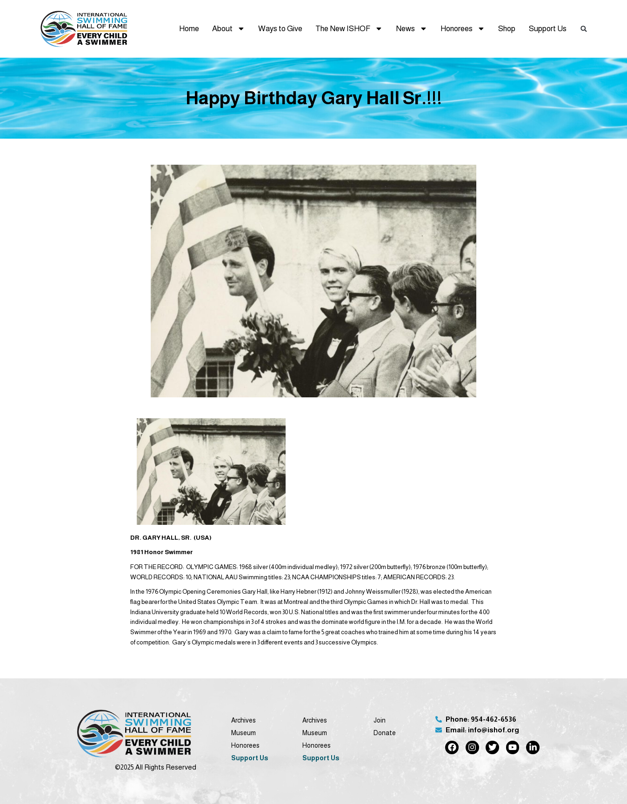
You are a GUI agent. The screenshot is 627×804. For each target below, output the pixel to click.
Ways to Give (280, 28)
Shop (506, 28)
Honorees (462, 28)
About (228, 28)
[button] (584, 28)
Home (189, 28)
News (411, 28)
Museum (243, 733)
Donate (385, 733)
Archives (243, 720)
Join (380, 720)
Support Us (548, 28)
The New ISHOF (349, 28)
